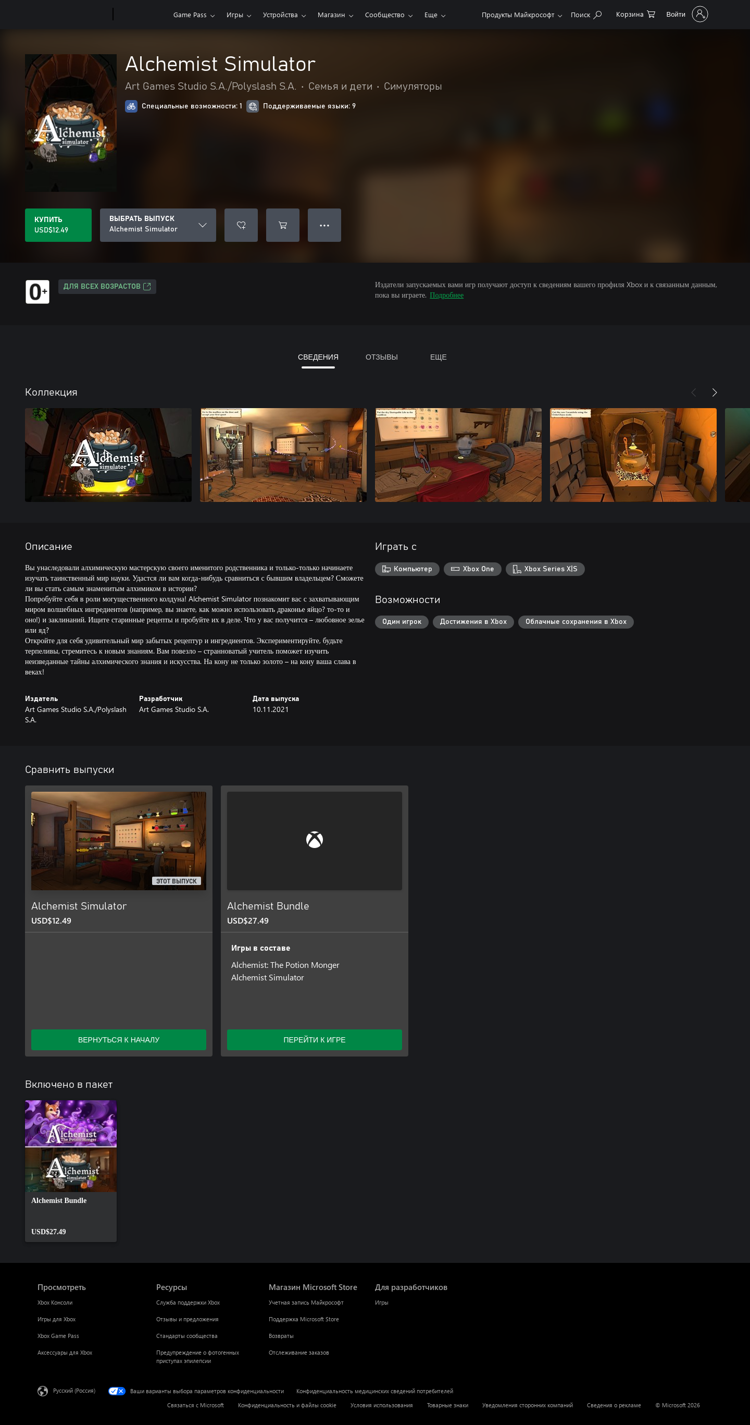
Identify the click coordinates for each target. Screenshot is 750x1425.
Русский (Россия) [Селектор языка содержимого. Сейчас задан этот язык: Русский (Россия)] (74, 1390)
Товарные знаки (447, 1405)
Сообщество (385, 14)
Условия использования (382, 1405)
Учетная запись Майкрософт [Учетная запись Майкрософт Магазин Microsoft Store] (306, 1302)
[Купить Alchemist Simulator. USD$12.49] (58, 225)
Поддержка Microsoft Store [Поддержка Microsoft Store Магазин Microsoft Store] (304, 1319)
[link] (71, 1171)
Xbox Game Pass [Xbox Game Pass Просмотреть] (58, 1335)
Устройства (280, 14)
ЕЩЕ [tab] (438, 357)
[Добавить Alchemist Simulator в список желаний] (241, 225)
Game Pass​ (190, 14)
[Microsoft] (73, 15)
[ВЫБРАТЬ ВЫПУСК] (158, 225)
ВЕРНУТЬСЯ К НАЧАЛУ (118, 1040)
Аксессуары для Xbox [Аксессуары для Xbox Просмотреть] (65, 1352)
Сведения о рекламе (614, 1405)
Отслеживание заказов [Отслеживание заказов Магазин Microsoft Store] (299, 1352)
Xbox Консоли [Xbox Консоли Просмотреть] (55, 1302)
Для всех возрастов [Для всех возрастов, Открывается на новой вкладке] (107, 286)
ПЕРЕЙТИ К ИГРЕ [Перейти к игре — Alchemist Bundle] (314, 1040)
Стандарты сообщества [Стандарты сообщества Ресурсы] (187, 1335)
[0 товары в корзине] (635, 13)
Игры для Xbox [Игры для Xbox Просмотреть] (57, 1319)
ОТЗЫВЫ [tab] (382, 357)
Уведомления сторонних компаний (527, 1405)
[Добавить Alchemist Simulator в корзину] (282, 225)
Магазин (331, 14)
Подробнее (447, 295)
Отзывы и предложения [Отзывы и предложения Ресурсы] (187, 1319)
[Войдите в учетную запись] (686, 14)
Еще (431, 14)
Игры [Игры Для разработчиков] (382, 1302)
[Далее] (714, 392)
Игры (235, 14)
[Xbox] (142, 15)
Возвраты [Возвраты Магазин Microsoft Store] (281, 1335)
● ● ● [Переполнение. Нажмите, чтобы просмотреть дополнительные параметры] (325, 225)
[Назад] (693, 392)
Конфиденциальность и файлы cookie (287, 1405)
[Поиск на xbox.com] (586, 13)
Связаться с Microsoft (195, 1405)
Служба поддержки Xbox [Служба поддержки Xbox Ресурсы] (188, 1302)
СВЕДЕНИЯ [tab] (318, 357)
